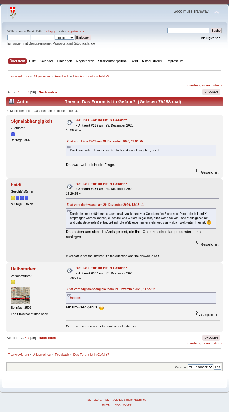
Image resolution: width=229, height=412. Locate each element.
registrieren (75, 31)
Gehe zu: (181, 367)
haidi (16, 184)
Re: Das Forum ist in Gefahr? (101, 120)
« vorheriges (196, 85)
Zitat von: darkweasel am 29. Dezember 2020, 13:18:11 (105, 204)
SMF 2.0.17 (95, 399)
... (23, 92)
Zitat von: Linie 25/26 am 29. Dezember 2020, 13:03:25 (105, 141)
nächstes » (214, 85)
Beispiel (75, 298)
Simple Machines (134, 399)
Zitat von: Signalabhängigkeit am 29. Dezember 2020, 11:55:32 (111, 289)
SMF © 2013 (113, 399)
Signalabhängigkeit (31, 121)
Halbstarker (23, 268)
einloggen (51, 31)
